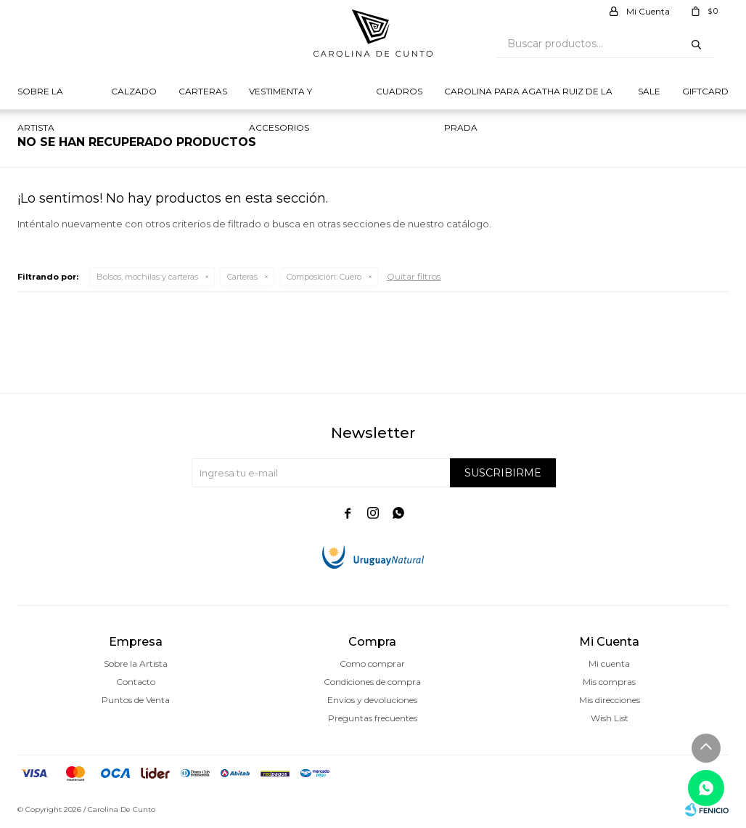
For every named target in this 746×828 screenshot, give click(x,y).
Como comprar (372, 663)
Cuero (324, 277)
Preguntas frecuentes (372, 718)
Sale (649, 91)
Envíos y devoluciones (372, 699)
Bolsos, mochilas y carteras (147, 277)
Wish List (609, 718)
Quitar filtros (413, 276)
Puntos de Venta (136, 699)
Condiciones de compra (372, 681)
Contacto (135, 681)
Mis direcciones (609, 699)
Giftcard (705, 91)
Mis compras (609, 681)
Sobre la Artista (40, 98)
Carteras (203, 91)
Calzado (134, 91)
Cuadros (399, 91)
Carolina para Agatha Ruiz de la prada (528, 98)
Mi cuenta (609, 663)
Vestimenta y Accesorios (280, 98)
